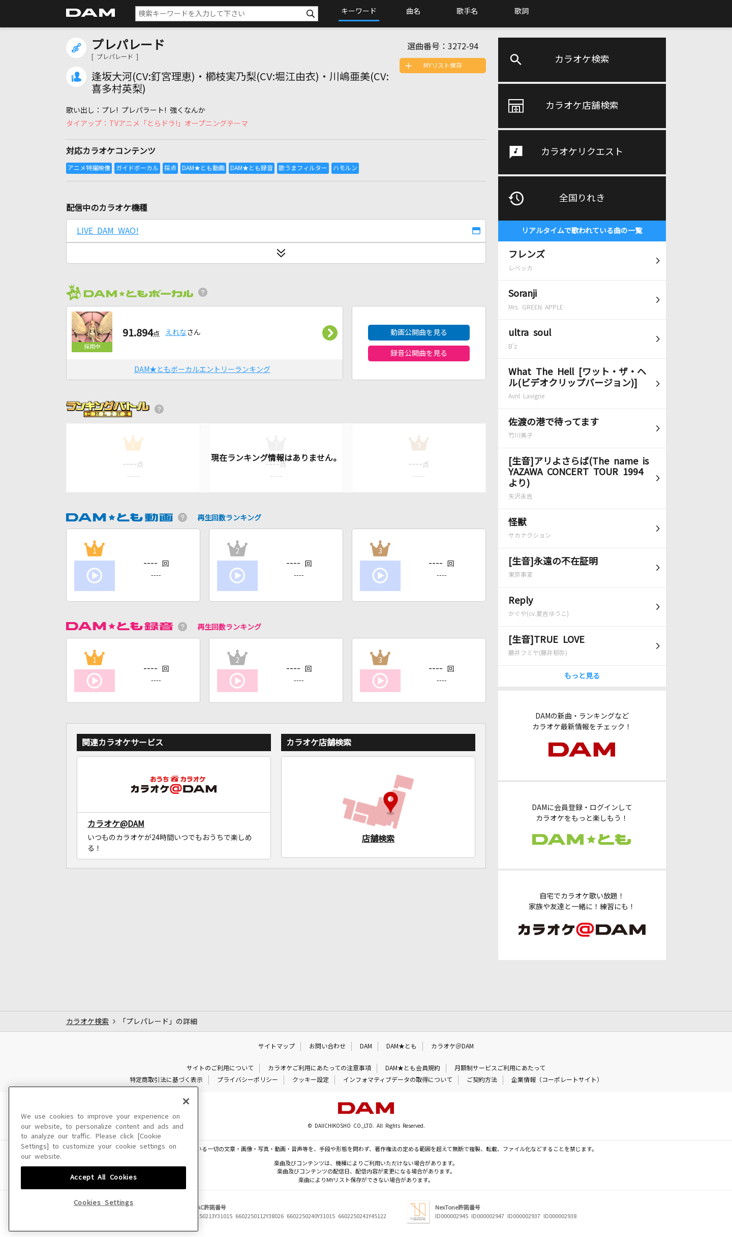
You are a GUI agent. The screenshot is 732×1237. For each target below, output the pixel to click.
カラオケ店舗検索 (582, 105)
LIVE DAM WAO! (108, 231)
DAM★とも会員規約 (412, 1068)
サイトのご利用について (220, 1068)
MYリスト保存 (442, 66)
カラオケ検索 (582, 59)
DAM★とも (401, 1046)
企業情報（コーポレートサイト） (557, 1080)
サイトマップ (276, 1046)
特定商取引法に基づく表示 (166, 1080)
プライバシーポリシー (247, 1080)
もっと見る (582, 675)
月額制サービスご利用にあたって (499, 1068)
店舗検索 (378, 838)
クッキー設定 (310, 1080)
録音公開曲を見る (418, 353)
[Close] (186, 1128)
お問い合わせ (327, 1046)
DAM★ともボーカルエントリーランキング (202, 369)
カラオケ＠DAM (452, 1046)
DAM (366, 1046)
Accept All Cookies (103, 1204)
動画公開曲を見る (418, 332)
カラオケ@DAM (115, 824)
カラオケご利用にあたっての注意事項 (319, 1068)
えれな (176, 332)
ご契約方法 (482, 1080)
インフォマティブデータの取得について (397, 1080)
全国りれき (582, 198)
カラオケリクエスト (582, 152)
